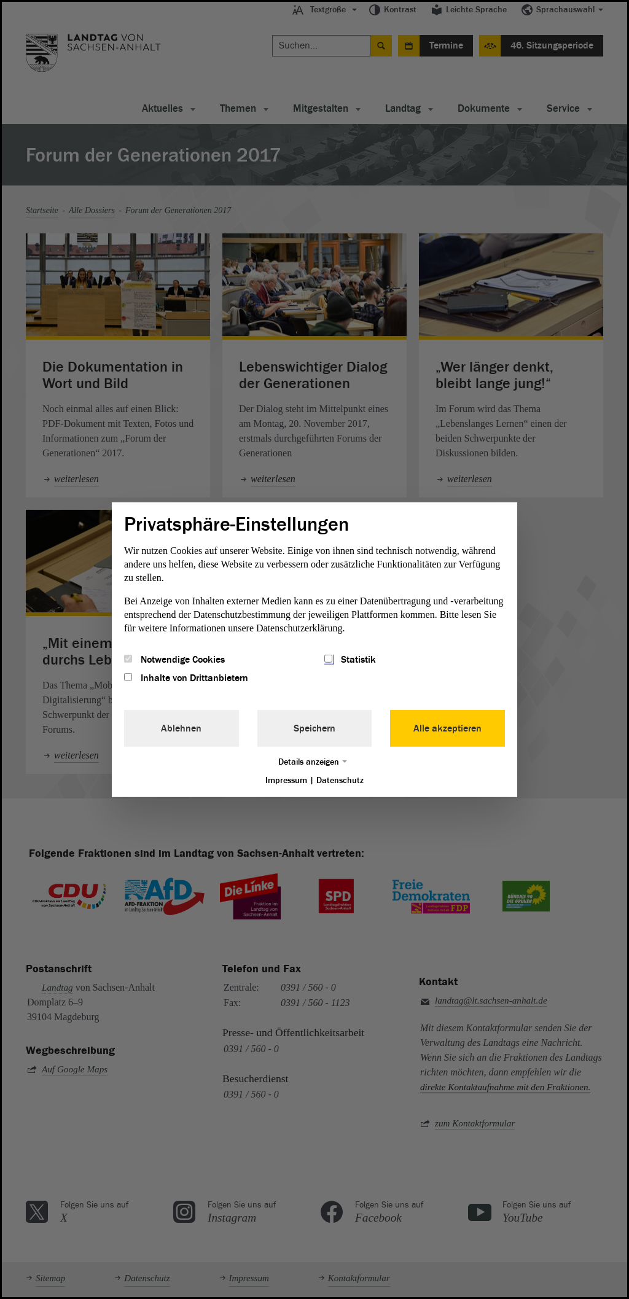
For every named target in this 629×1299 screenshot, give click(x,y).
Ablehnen (181, 728)
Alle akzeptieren (447, 728)
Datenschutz (340, 780)
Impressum (286, 780)
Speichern (314, 728)
